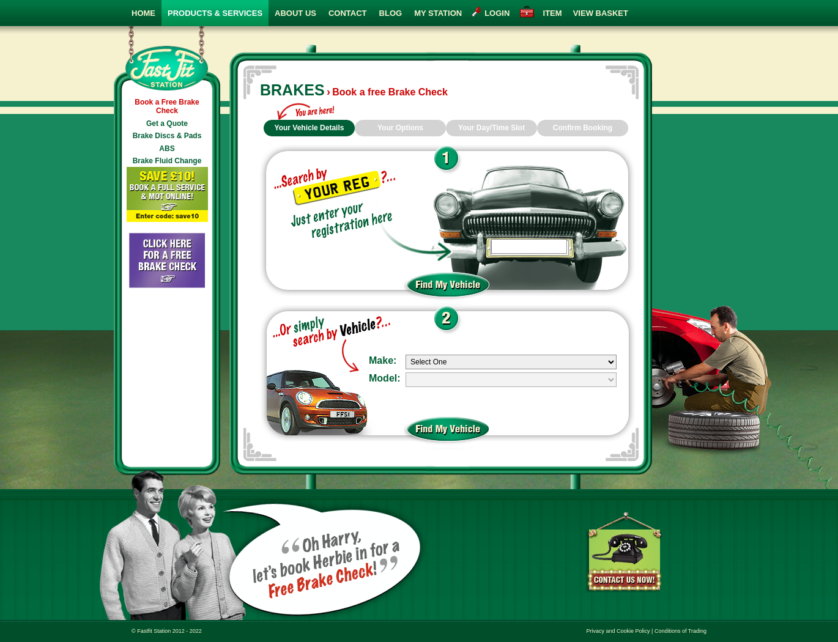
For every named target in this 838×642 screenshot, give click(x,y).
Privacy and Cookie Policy (618, 631)
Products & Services (215, 13)
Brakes (292, 89)
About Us (295, 13)
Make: (382, 360)
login (497, 13)
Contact (347, 13)
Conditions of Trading (680, 631)
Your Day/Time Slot (491, 128)
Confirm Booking (582, 128)
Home (143, 13)
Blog (390, 13)
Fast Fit (167, 58)
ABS (166, 148)
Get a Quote (167, 123)
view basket (583, 13)
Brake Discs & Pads (167, 135)
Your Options (400, 128)
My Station (438, 13)
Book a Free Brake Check (167, 106)
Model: (385, 378)
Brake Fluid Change (167, 161)
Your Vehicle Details (309, 128)
